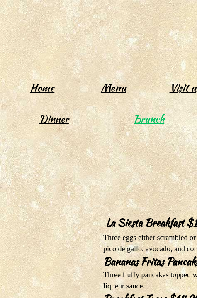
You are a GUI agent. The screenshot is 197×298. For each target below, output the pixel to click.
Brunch (149, 119)
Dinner (54, 119)
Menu (113, 88)
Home (42, 88)
